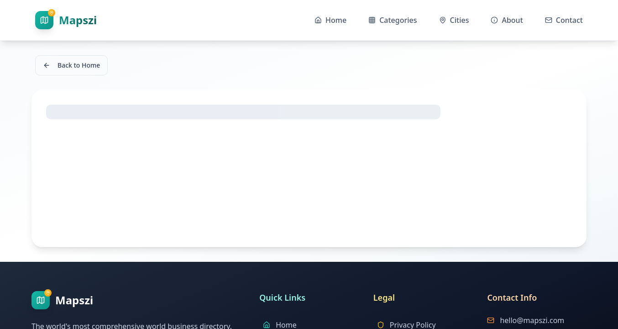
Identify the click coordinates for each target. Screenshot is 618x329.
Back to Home (71, 65)
